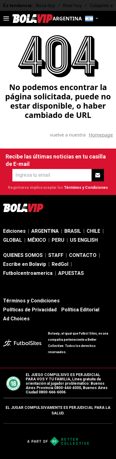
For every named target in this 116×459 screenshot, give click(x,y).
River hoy (72, 5)
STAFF (55, 255)
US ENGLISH (84, 240)
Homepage (101, 135)
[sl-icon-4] (95, 207)
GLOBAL (12, 240)
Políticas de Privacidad (30, 310)
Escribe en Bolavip (24, 264)
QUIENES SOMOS (23, 255)
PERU (58, 240)
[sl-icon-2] (68, 207)
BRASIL (72, 231)
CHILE (93, 231)
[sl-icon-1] (54, 207)
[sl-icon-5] (109, 207)
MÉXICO (37, 240)
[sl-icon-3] (82, 207)
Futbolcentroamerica (28, 273)
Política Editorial (80, 310)
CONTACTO (83, 255)
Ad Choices (16, 319)
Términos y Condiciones (86, 187)
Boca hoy (45, 5)
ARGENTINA (45, 231)
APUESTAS (71, 273)
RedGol (60, 264)
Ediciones (14, 231)
